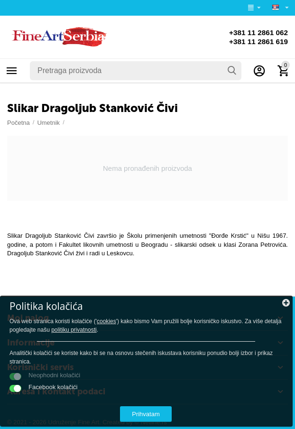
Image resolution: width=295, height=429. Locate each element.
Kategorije (11, 70)
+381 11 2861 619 (257, 41)
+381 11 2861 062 (257, 32)
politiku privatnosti (74, 329)
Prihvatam (146, 414)
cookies (106, 321)
